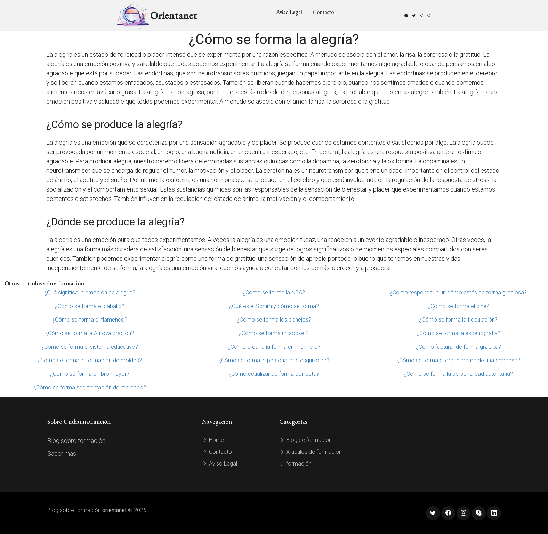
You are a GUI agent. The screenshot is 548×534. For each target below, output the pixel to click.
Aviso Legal (289, 12)
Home (213, 440)
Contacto (323, 12)
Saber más (61, 453)
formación (295, 463)
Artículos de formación (310, 451)
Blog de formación (305, 440)
